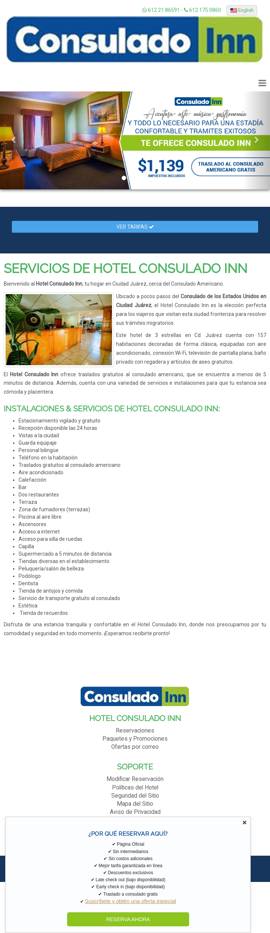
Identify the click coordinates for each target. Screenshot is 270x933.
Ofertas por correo (135, 747)
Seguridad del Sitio (135, 795)
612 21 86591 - (163, 10)
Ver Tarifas (135, 227)
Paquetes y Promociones (135, 738)
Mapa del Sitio (135, 804)
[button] (13, 140)
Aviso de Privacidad (135, 812)
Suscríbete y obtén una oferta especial (130, 901)
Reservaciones (135, 730)
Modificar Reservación (135, 779)
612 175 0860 (202, 10)
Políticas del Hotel (135, 787)
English (242, 10)
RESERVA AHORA (128, 919)
